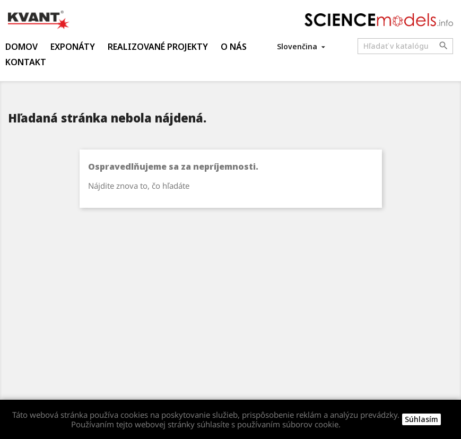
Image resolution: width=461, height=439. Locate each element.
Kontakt (25, 62)
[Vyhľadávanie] (405, 46)
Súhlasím (421, 419)
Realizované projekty (158, 46)
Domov (21, 46)
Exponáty (72, 46)
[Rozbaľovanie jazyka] (302, 46)
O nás (234, 46)
